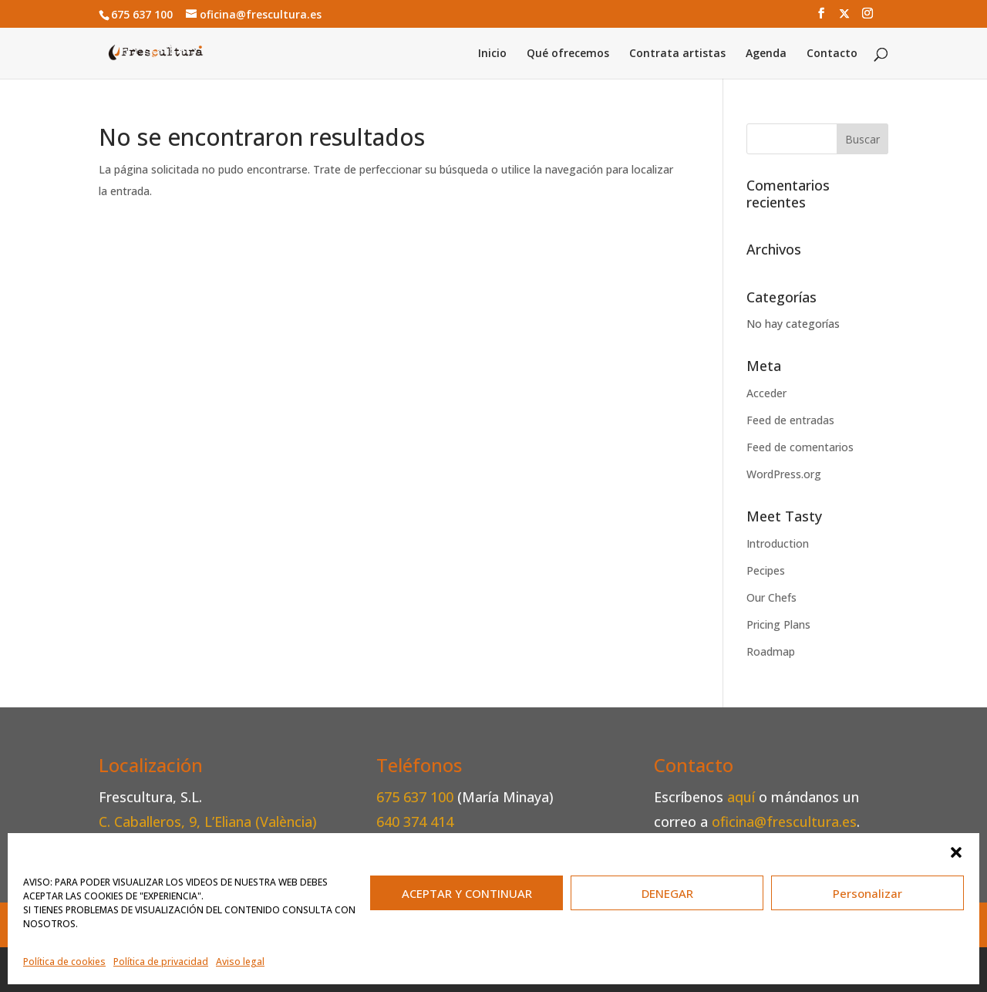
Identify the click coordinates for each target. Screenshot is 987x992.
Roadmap (770, 651)
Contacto (832, 54)
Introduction (777, 543)
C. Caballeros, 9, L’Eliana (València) (208, 821)
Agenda (766, 54)
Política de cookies (64, 961)
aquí (741, 797)
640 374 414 (414, 821)
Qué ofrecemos (568, 54)
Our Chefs (771, 597)
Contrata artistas (677, 54)
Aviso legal (240, 961)
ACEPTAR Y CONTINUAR (467, 893)
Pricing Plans (778, 624)
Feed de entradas (790, 420)
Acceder (766, 393)
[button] (956, 852)
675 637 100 (416, 797)
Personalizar (867, 893)
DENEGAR (667, 893)
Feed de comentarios (800, 447)
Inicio (492, 54)
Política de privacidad (160, 961)
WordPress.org (783, 474)
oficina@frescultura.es (784, 821)
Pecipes (765, 570)
